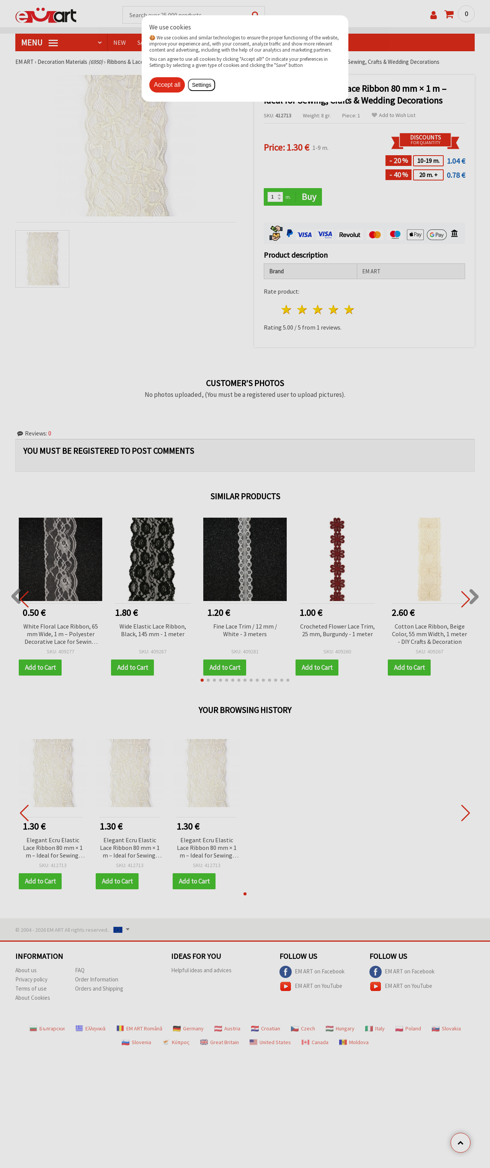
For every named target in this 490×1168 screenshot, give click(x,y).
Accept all (167, 84)
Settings (201, 85)
